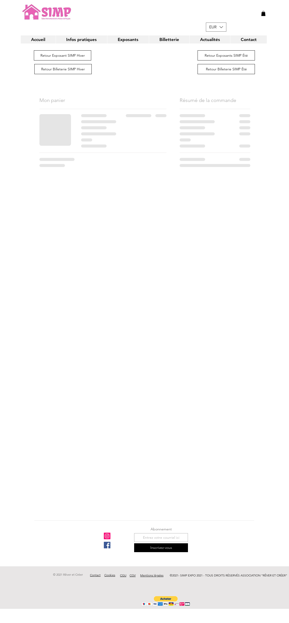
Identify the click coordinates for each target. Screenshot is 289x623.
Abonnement (161, 529)
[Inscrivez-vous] (161, 547)
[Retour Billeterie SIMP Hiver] (63, 69)
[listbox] (216, 27)
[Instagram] (107, 536)
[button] (263, 13)
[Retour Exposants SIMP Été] (226, 55)
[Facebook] (107, 545)
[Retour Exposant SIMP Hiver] (62, 55)
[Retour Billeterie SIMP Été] (226, 69)
